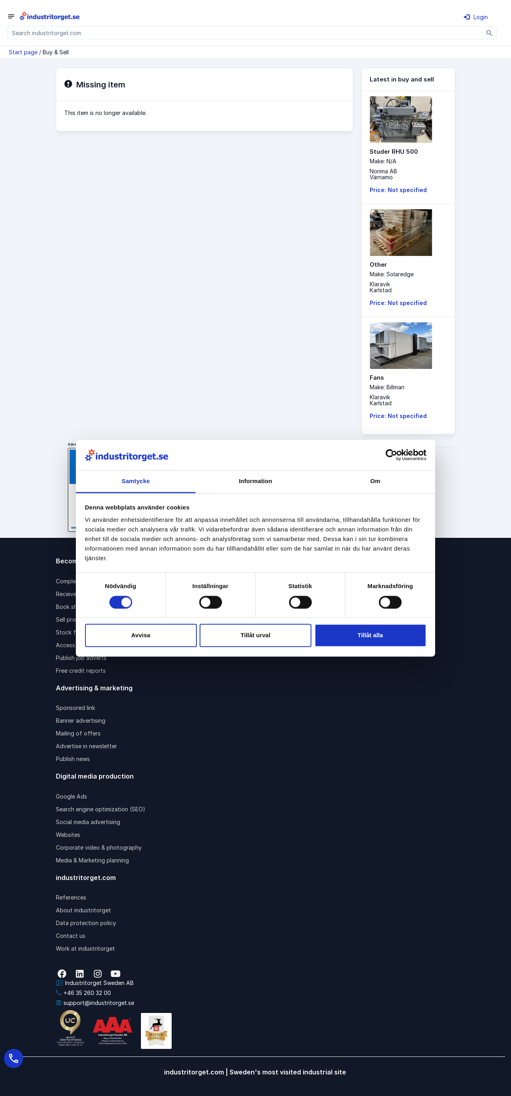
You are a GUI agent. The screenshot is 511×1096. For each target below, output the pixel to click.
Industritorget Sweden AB (95, 982)
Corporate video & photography (99, 847)
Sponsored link (75, 707)
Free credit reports (81, 670)
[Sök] (489, 33)
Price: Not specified (398, 189)
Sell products (73, 619)
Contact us (70, 935)
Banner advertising (80, 720)
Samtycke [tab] (136, 481)
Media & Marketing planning (92, 860)
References (71, 897)
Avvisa (141, 635)
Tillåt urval (256, 635)
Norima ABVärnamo (383, 174)
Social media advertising (88, 822)
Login (476, 17)
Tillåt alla (370, 635)
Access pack (72, 645)
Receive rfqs (72, 594)
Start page (23, 52)
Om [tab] (375, 481)
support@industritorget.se (95, 1002)
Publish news (73, 758)
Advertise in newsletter (86, 746)
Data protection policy (86, 923)
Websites (68, 834)
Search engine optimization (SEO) (100, 809)
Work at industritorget (85, 948)
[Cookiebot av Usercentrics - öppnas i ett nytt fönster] (391, 455)
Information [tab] (255, 481)
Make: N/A (383, 161)
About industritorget (83, 910)
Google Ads (71, 796)
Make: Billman (387, 387)
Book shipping (74, 606)
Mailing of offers (78, 733)
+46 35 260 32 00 (83, 992)
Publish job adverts (81, 657)
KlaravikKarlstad (381, 287)
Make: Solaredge (392, 274)
